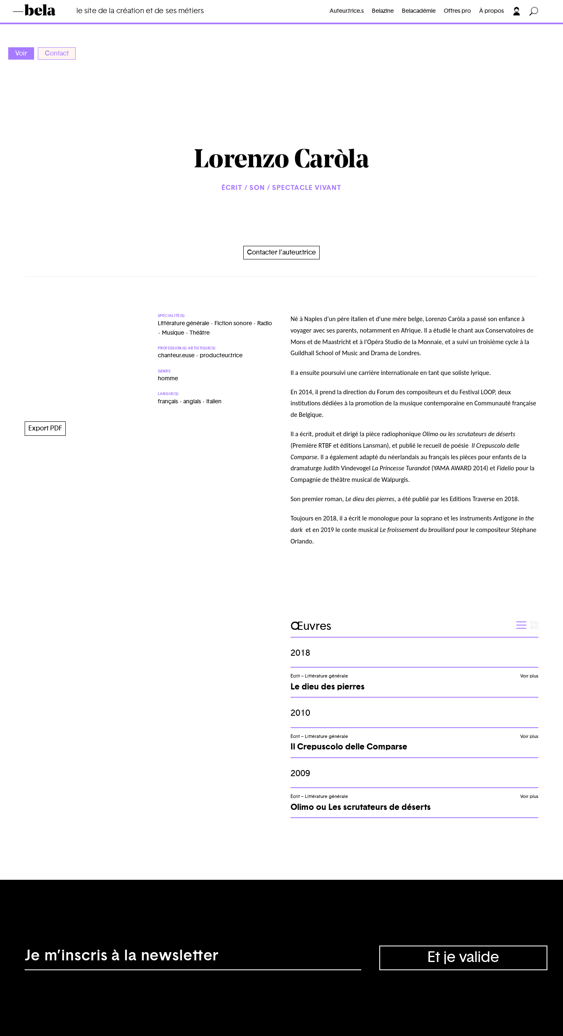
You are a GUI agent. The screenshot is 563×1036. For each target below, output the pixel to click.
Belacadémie (419, 11)
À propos (491, 11)
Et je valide (463, 957)
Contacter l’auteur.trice (281, 252)
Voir (21, 53)
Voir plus (529, 676)
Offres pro (457, 11)
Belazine (383, 11)
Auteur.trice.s (347, 11)
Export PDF (45, 428)
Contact (57, 53)
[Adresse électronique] (193, 958)
